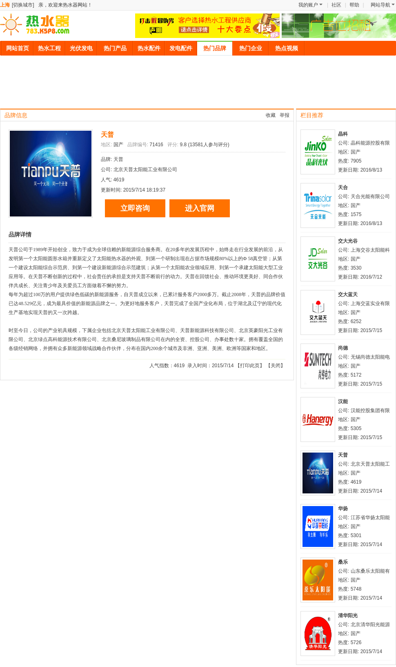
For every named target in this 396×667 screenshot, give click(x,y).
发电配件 (180, 48)
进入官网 (199, 208)
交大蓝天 (348, 294)
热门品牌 (214, 48)
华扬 (343, 508)
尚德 (343, 348)
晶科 (343, 134)
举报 (284, 115)
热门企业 (250, 48)
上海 (5, 5)
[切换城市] (23, 5)
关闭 (275, 365)
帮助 (354, 5)
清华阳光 (348, 615)
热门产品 (115, 48)
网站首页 (17, 48)
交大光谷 (348, 241)
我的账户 (310, 5)
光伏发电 (81, 48)
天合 (343, 187)
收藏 (271, 115)
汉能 (343, 401)
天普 (107, 134)
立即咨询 (135, 208)
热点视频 (286, 48)
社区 (336, 5)
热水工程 (49, 48)
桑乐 (343, 562)
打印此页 (250, 365)
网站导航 (383, 5)
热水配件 (149, 48)
